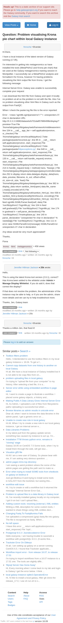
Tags (10, 602)
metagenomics (24, 246)
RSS (41, 595)
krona (6, 246)
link (20, 251)
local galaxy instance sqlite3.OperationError (27, 574)
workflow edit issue (15, 484)
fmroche (27, 47)
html (13, 246)
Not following (32, 251)
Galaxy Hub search (21, 16)
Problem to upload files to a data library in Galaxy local (32, 494)
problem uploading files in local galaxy (24, 378)
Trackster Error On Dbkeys (19, 542)
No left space (12, 523)
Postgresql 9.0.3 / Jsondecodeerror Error (25, 533)
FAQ (26, 598)
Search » (25, 351)
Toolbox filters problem (17, 355)
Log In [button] (53, 25)
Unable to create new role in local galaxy (25, 420)
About (26, 595)
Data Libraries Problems (17, 429)
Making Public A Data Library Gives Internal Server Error (33, 400)
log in (13, 342)
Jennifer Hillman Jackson (26, 267)
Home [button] (31, 25)
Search (11, 595)
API (41, 602)
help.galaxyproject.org (27, 10)
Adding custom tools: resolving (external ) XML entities (32, 503)
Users (10, 598)
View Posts (11, 25)
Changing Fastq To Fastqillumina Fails (24, 513)
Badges (11, 605)
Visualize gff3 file (14, 452)
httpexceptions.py (26, 149)
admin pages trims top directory (21, 462)
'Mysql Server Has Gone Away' (21, 565)
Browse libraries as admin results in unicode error (30, 410)
